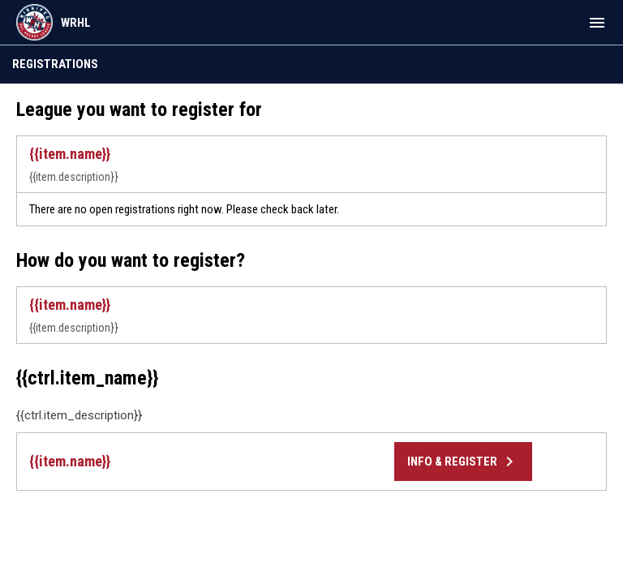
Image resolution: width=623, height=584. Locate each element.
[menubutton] (597, 22)
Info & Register (463, 461)
